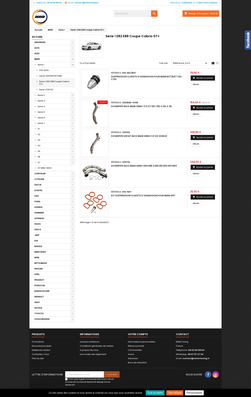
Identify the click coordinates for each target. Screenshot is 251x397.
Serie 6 (41, 117)
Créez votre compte (206, 2)
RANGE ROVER (41, 291)
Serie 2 (41, 95)
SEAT (37, 302)
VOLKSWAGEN (41, 319)
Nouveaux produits (41, 345)
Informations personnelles (141, 341)
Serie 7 (41, 123)
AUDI (37, 53)
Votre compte (138, 334)
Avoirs (131, 354)
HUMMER (39, 212)
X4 (39, 145)
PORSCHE (39, 285)
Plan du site (38, 358)
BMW (37, 59)
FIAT (36, 195)
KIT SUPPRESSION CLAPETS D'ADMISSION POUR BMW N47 (143, 195)
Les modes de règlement (93, 354)
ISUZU (37, 223)
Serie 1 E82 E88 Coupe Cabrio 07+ (54, 83)
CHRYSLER (39, 173)
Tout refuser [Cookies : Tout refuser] (175, 392)
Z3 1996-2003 (44, 167)
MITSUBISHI (40, 263)
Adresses (133, 358)
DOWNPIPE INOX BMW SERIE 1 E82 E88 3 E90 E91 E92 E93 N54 (144, 165)
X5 (39, 151)
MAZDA (38, 246)
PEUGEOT (39, 279)
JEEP (36, 235)
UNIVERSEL (40, 42)
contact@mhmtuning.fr (86, 2)
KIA (36, 240)
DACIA (37, 184)
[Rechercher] (136, 13)
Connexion (187, 2)
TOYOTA (39, 313)
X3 (39, 140)
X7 (39, 162)
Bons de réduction (137, 362)
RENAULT (39, 296)
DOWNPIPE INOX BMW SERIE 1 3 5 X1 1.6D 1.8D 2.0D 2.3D (141, 106)
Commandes (135, 350)
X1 (39, 128)
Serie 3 (41, 100)
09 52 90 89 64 (54, 2)
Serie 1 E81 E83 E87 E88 (50, 75)
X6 (39, 156)
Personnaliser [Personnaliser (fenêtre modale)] (194, 392)
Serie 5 (41, 112)
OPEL (37, 274)
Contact (182, 334)
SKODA (38, 307)
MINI (36, 257)
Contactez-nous (40, 354)
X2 (39, 134)
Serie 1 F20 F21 (46, 89)
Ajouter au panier (203, 78)
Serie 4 (41, 106)
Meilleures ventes (41, 350)
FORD (37, 201)
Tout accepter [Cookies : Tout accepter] (155, 392)
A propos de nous (89, 350)
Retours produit (136, 345)
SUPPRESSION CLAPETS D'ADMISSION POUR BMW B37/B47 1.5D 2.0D (146, 78)
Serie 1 (41, 64)
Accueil (37, 37)
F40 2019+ (44, 70)
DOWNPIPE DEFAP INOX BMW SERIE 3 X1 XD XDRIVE (139, 136)
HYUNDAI (39, 218)
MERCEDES (40, 251)
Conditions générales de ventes (96, 345)
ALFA (36, 47)
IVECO (37, 229)
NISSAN (38, 268)
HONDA (38, 207)
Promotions (38, 341)
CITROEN (39, 179)
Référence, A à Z (190, 63)
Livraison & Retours (89, 341)
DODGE (38, 190)
